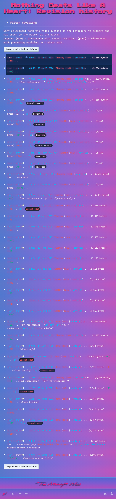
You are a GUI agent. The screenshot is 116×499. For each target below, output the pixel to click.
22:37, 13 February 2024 (43, 152)
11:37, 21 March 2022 (41, 398)
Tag (22, 103)
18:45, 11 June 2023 (40, 226)
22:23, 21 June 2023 (40, 195)
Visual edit (32, 209)
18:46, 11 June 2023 (40, 216)
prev (18, 57)
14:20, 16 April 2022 (41, 335)
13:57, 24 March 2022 (41, 367)
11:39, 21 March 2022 (41, 388)
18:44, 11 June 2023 (40, 237)
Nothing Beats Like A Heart (89, 444)
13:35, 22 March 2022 (41, 377)
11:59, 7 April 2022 (40, 356)
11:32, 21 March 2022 (41, 409)
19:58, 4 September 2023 (43, 184)
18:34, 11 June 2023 (40, 258)
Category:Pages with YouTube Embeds (65, 82)
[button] (58, 22)
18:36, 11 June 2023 (40, 247)
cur (10, 68)
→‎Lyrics (22, 177)
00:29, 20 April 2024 (41, 68)
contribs (80, 57)
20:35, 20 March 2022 (41, 441)
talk (68, 57)
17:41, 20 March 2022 (41, 455)
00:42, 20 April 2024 (41, 57)
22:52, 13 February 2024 (43, 110)
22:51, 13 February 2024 (43, 131)
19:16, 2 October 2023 (42, 174)
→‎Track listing (21, 370)
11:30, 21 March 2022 (41, 430)
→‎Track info (27, 349)
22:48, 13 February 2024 (43, 142)
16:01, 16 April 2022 (41, 321)
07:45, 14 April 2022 (41, 346)
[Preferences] (105, 494)
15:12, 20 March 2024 (41, 99)
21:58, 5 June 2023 (40, 279)
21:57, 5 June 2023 (40, 290)
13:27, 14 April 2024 (41, 89)
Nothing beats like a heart (53, 444)
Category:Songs (53, 324)
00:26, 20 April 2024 (41, 78)
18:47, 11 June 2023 (40, 205)
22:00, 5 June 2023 (40, 268)
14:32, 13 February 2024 (43, 163)
